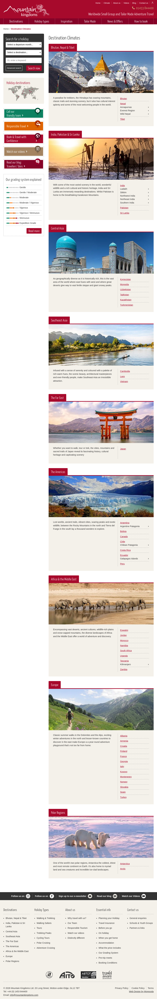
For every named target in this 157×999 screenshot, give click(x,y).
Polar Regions (12, 961)
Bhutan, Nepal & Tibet (16, 918)
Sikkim (123, 192)
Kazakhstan (125, 300)
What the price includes (110, 948)
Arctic (123, 869)
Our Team (72, 923)
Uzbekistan (125, 289)
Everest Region (127, 110)
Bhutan (123, 98)
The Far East (12, 941)
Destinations (16, 21)
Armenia (124, 741)
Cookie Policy (138, 988)
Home (98, 3)
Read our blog (104, 896)
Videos (126, 3)
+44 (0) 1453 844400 (17, 991)
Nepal (123, 103)
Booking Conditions (108, 962)
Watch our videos (76, 933)
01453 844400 (145, 8)
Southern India (127, 202)
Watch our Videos (131, 896)
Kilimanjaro (125, 664)
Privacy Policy (121, 988)
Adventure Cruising (46, 948)
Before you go (105, 928)
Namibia (124, 645)
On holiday (104, 933)
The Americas (12, 946)
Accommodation (106, 943)
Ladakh (123, 189)
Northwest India (127, 196)
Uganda (124, 656)
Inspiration (66, 21)
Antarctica (125, 863)
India (122, 185)
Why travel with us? (77, 918)
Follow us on (17, 896)
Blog (134, 3)
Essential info (103, 910)
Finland (123, 751)
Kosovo (123, 771)
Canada (124, 536)
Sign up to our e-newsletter (72, 896)
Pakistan (124, 208)
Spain (123, 792)
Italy (122, 766)
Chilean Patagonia (129, 545)
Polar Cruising (43, 943)
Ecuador (124, 555)
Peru (122, 564)
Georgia (124, 761)
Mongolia (124, 284)
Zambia (123, 669)
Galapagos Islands (129, 558)
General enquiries (138, 918)
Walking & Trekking (46, 918)
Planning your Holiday (109, 918)
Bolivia (123, 531)
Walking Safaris (44, 923)
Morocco (124, 640)
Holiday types (41, 21)
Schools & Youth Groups (141, 923)
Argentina (124, 523)
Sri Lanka (124, 213)
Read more (34, 231)
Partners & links (137, 928)
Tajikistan (124, 294)
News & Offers (115, 21)
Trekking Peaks (44, 933)
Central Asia (11, 931)
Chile (122, 541)
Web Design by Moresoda (141, 991)
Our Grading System (108, 953)
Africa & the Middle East (17, 951)
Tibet (122, 119)
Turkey (123, 797)
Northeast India (127, 199)
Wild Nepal (125, 114)
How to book (141, 21)
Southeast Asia (13, 936)
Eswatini (124, 630)
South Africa (126, 650)
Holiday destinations (18, 83)
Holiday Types (41, 910)
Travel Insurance (107, 923)
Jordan (123, 635)
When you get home (108, 938)
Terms (151, 988)
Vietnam (124, 381)
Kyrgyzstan (125, 279)
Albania (123, 736)
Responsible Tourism (78, 928)
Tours (39, 928)
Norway (123, 782)
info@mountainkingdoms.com (24, 995)
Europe (9, 956)
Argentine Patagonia (130, 526)
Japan (123, 449)
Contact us (143, 3)
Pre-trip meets (105, 958)
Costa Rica (125, 550)
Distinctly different (76, 938)
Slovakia (124, 787)
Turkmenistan (126, 305)
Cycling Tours (43, 938)
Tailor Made (90, 21)
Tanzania (124, 661)
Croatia (123, 746)
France (123, 756)
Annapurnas (126, 107)
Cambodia (125, 371)
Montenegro (126, 777)
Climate (107, 3)
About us (116, 3)
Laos (122, 376)
